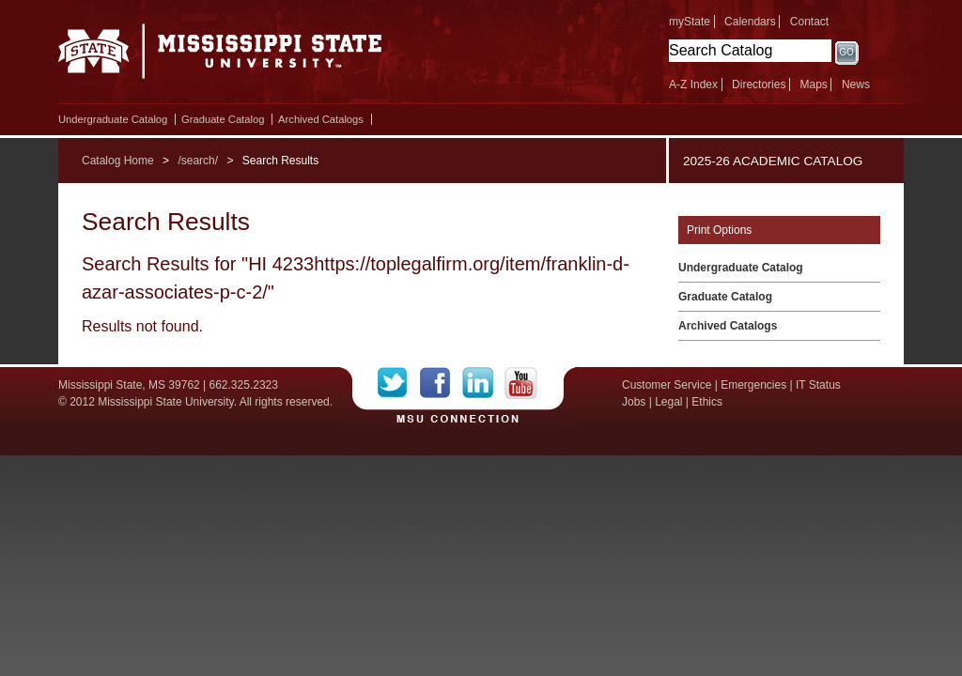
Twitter (399, 383)
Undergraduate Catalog (112, 119)
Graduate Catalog (222, 119)
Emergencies (753, 385)
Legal (668, 401)
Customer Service (666, 385)
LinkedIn (483, 383)
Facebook (441, 383)
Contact (809, 21)
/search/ (198, 160)
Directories (758, 84)
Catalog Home (118, 160)
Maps (813, 84)
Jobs (633, 401)
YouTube (520, 383)
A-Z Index (693, 84)
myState (689, 21)
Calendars (750, 21)
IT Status (818, 385)
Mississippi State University (220, 56)
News (856, 84)
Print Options (719, 230)
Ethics (706, 401)
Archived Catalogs (321, 119)
